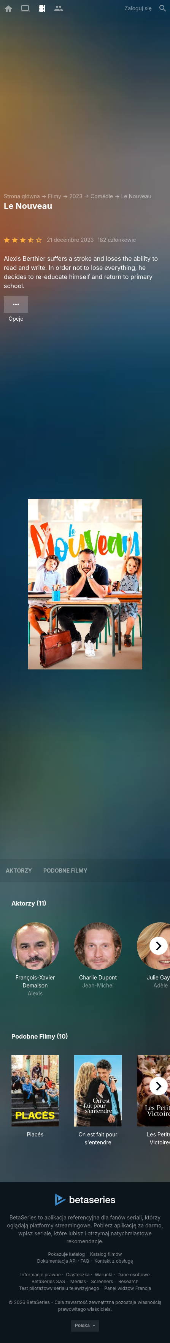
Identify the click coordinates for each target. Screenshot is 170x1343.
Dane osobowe (134, 1274)
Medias (78, 1281)
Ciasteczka (77, 1274)
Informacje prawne (41, 1274)
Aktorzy (19, 870)
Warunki (103, 1274)
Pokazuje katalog (66, 1254)
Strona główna (22, 196)
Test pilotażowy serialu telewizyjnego (59, 1288)
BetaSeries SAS (48, 1281)
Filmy (54, 196)
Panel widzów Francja (127, 1288)
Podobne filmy (65, 870)
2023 (76, 196)
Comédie (102, 196)
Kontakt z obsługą (113, 1261)
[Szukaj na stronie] (163, 8)
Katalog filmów (106, 1254)
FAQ (85, 1261)
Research (128, 1281)
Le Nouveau (136, 196)
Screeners (102, 1281)
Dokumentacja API (56, 1261)
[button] (35, 959)
